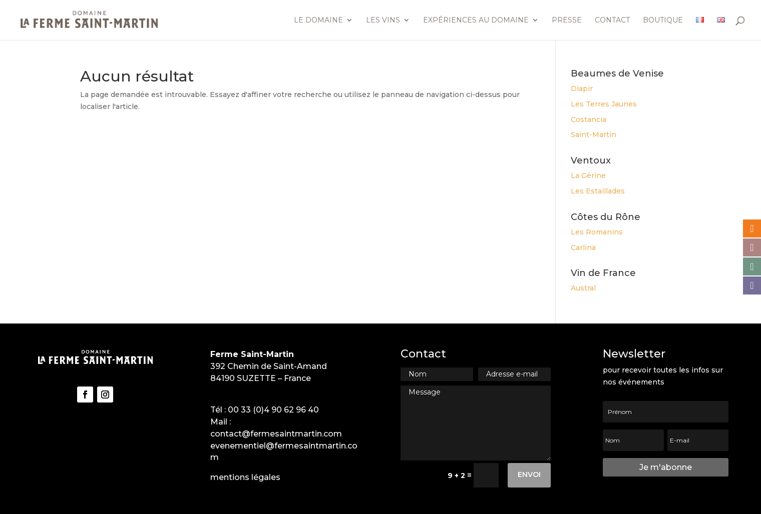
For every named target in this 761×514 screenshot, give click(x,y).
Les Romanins (597, 232)
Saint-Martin (593, 134)
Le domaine (318, 20)
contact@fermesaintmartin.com (276, 433)
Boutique (663, 20)
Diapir (582, 88)
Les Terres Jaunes (604, 104)
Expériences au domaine (476, 20)
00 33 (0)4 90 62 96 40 (273, 409)
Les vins (383, 20)
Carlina (583, 247)
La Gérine (588, 175)
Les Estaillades (598, 191)
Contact (612, 20)
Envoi (529, 474)
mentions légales (245, 477)
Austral (583, 288)
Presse (567, 20)
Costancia (588, 119)
